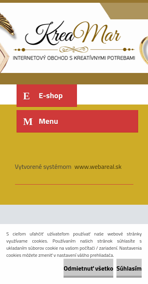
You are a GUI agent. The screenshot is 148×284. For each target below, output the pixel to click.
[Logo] (69, 38)
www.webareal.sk (98, 166)
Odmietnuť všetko (88, 268)
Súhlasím (129, 268)
